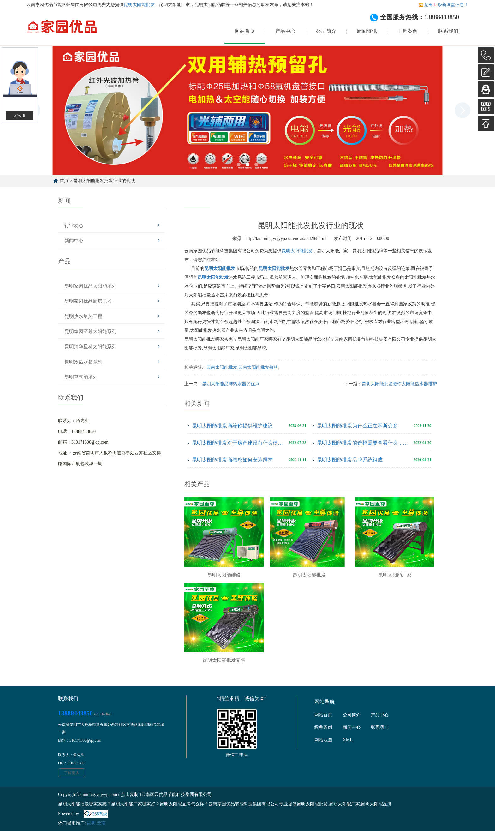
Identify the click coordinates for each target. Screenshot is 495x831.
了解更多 (71, 773)
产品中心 (285, 31)
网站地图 (323, 740)
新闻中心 (73, 240)
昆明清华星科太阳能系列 (90, 346)
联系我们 (448, 31)
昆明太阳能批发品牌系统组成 (350, 460)
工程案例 (407, 31)
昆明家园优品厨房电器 (88, 301)
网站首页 (245, 31)
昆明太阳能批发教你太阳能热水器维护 (399, 383)
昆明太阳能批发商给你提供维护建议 (232, 425)
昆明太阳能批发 (139, 4)
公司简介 (326, 31)
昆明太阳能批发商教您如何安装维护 (232, 460)
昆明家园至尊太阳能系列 (90, 331)
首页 (64, 180)
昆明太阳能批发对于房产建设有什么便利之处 (238, 442)
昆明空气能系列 (81, 377)
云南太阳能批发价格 (258, 367)
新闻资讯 (367, 31)
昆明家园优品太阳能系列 (90, 286)
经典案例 (323, 727)
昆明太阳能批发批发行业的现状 (104, 180)
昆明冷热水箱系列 (83, 361)
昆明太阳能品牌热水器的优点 (230, 383)
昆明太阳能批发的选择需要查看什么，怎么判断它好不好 (363, 442)
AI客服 (20, 115)
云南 (101, 823)
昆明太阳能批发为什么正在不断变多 (357, 425)
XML (348, 740)
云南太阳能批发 (221, 367)
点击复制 (130, 794)
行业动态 (73, 225)
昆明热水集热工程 (83, 316)
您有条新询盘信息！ (443, 4)
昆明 (91, 823)
